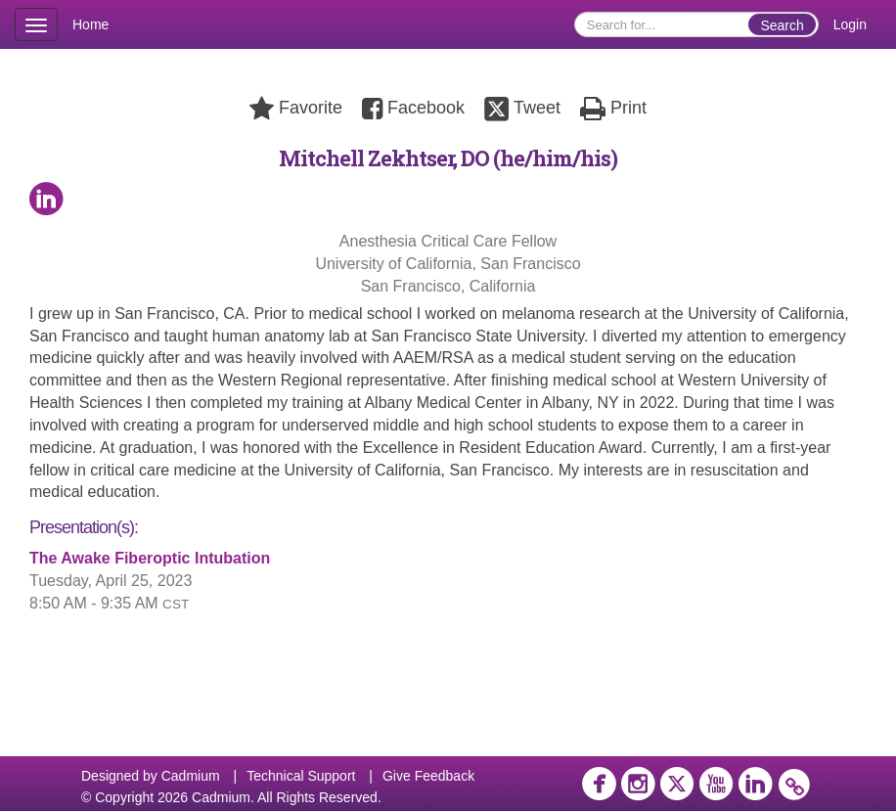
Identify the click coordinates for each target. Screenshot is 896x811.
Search (781, 25)
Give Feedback (428, 776)
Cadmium (190, 776)
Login (850, 24)
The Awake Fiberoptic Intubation (149, 558)
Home (90, 24)
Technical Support (300, 776)
